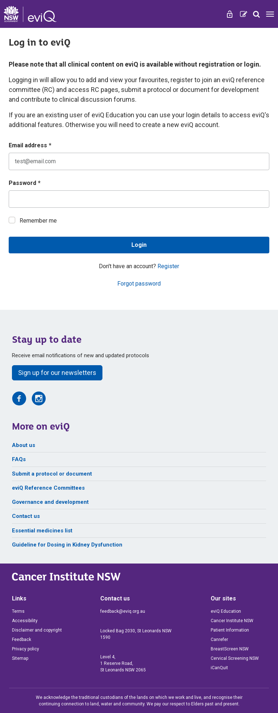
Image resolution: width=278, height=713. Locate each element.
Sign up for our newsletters (57, 372)
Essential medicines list (42, 530)
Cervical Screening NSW (235, 658)
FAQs (19, 459)
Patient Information (230, 630)
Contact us (26, 516)
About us (23, 445)
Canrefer (219, 639)
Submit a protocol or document (52, 474)
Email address (30, 145)
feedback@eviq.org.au (122, 611)
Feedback (21, 639)
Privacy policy (25, 648)
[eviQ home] (30, 14)
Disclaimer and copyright (37, 630)
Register (168, 266)
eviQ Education (226, 611)
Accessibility (25, 620)
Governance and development (50, 502)
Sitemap (20, 658)
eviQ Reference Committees (48, 488)
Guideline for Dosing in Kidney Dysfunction (67, 544)
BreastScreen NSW (230, 648)
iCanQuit (219, 667)
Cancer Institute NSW (232, 620)
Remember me (38, 220)
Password (25, 183)
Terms (18, 611)
